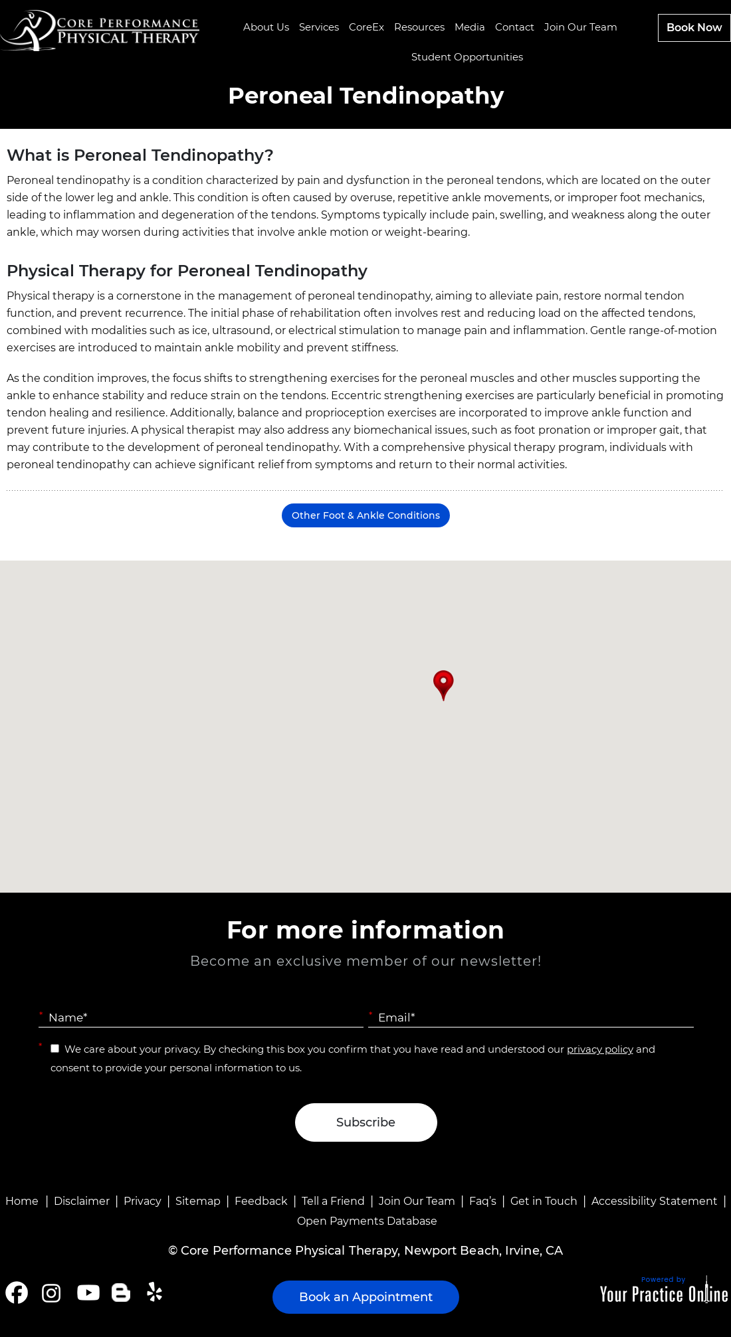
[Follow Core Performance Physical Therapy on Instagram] (50, 1292)
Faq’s (482, 1201)
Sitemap (198, 1201)
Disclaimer (82, 1201)
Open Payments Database (367, 1221)
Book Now (694, 27)
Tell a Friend (333, 1201)
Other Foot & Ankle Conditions (366, 515)
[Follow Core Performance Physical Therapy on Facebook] (16, 1292)
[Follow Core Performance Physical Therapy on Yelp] (156, 1292)
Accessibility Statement (654, 1201)
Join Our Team (417, 1201)
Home (22, 1201)
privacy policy (600, 1049)
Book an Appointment (366, 1297)
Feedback (261, 1201)
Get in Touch (543, 1201)
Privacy (142, 1201)
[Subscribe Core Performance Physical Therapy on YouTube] (87, 1292)
